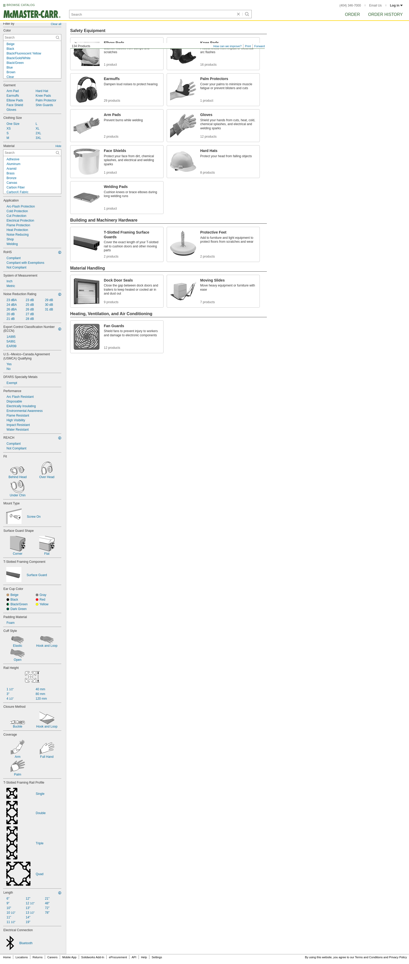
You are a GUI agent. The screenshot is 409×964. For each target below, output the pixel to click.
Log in (396, 5)
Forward (259, 46)
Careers (52, 957)
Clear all (56, 24)
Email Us (375, 5)
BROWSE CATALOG (21, 5)
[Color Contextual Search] (32, 37)
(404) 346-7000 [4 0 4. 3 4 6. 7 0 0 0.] (350, 5)
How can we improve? (227, 46)
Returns (38, 957)
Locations (22, 957)
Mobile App (69, 957)
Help (144, 957)
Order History (385, 14)
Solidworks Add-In (92, 957)
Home (7, 957)
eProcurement (118, 957)
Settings (157, 957)
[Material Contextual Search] (32, 152)
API (134, 957)
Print (248, 46)
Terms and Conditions (369, 957)
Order (352, 14)
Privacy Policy (398, 957)
